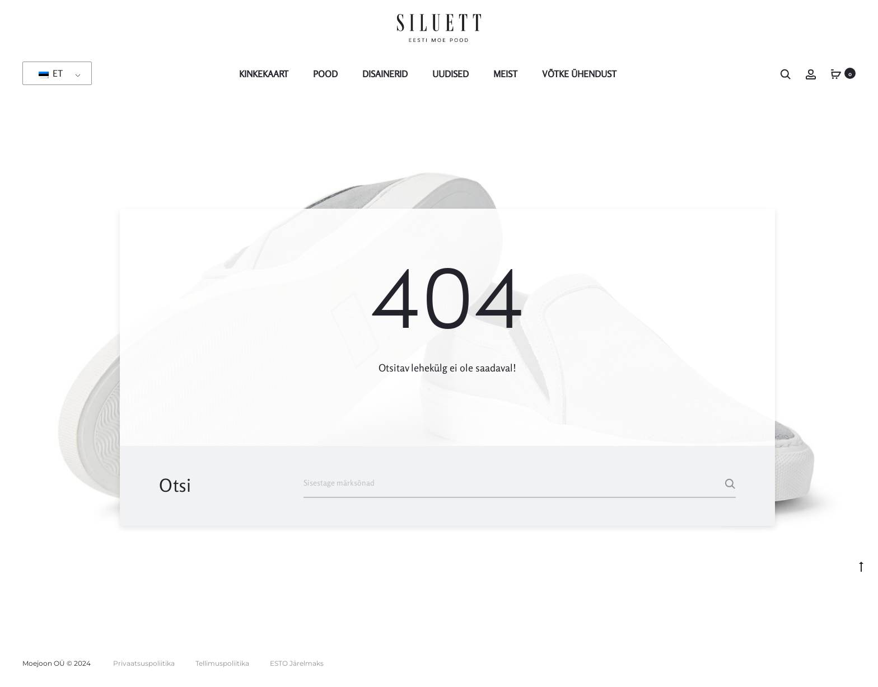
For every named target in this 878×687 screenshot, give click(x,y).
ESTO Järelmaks (297, 663)
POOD (325, 73)
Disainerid (385, 73)
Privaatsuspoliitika (144, 663)
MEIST (505, 73)
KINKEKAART (263, 73)
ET (51, 73)
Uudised (450, 73)
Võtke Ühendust (579, 73)
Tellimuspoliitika (222, 663)
